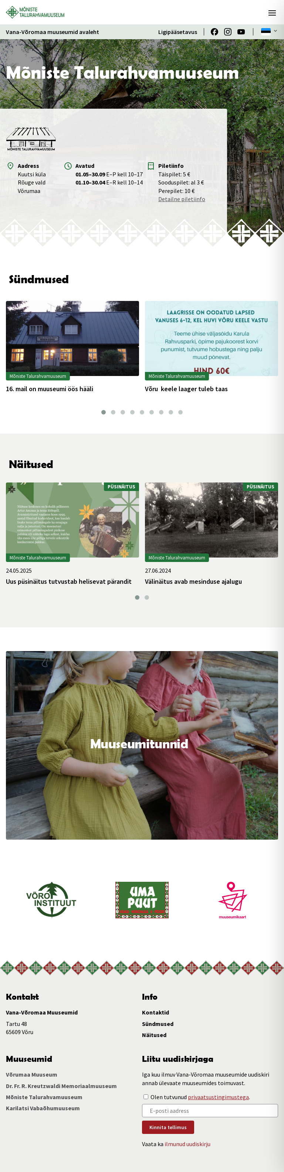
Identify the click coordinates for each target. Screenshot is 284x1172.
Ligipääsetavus (177, 31)
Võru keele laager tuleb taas (186, 389)
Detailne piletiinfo (181, 199)
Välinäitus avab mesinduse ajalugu (193, 581)
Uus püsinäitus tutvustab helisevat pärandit (69, 581)
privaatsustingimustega (218, 1097)
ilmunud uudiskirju (187, 1144)
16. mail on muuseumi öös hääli (49, 389)
